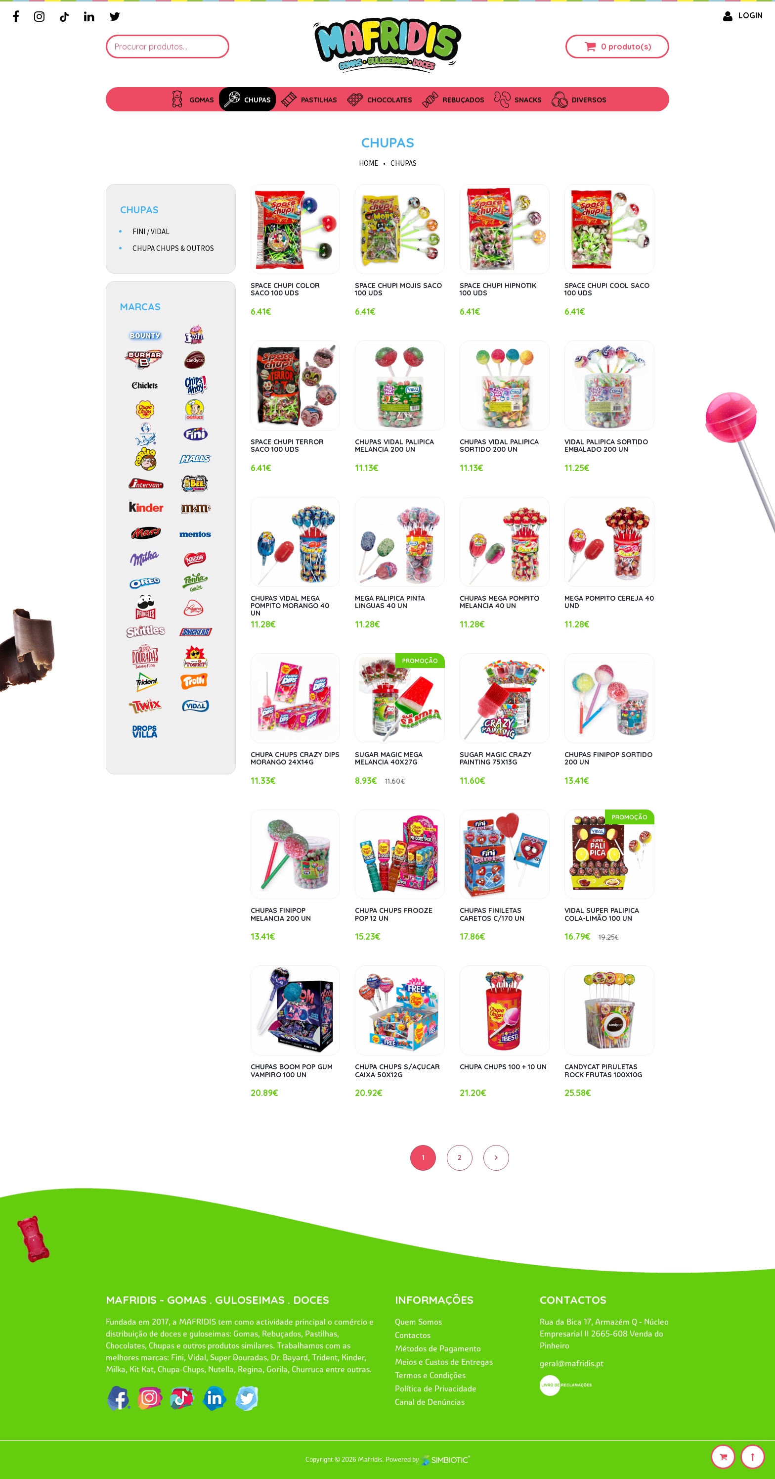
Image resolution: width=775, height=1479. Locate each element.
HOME (368, 163)
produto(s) (629, 46)
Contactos (413, 1335)
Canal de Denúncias (430, 1402)
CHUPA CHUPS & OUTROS (173, 248)
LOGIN (741, 15)
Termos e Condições (430, 1375)
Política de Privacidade (435, 1388)
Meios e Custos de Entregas (444, 1362)
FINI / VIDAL (151, 231)
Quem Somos (418, 1322)
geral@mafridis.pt (571, 1363)
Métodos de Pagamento (438, 1348)
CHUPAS (387, 142)
